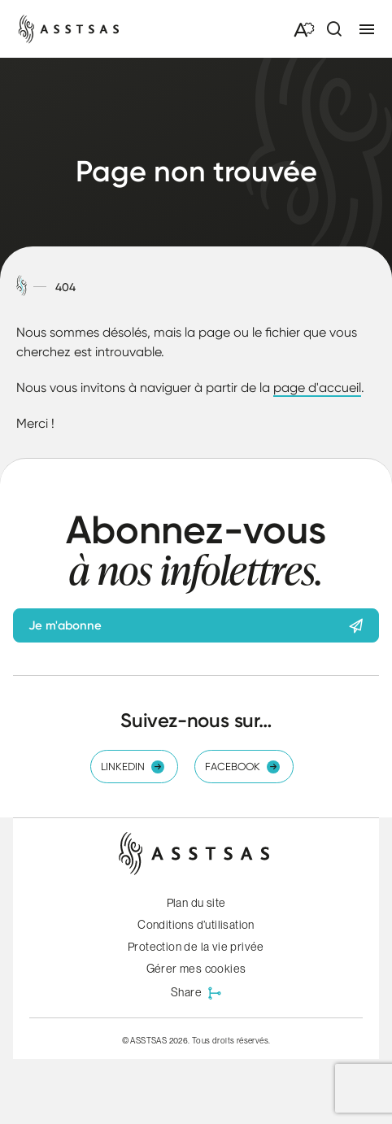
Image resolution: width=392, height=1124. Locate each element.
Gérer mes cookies (196, 968)
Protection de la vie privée (196, 946)
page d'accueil (317, 387)
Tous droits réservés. (231, 1040)
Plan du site (196, 902)
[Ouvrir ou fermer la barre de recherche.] (333, 29)
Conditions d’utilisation (196, 924)
